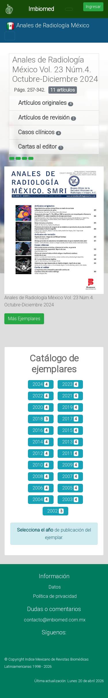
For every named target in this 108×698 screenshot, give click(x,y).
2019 (70, 407)
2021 (70, 396)
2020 (41, 407)
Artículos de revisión (44, 117)
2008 (41, 476)
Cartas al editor (38, 146)
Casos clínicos (37, 132)
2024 (41, 384)
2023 (70, 384)
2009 (70, 465)
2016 (41, 430)
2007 (70, 476)
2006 (41, 488)
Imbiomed (41, 8)
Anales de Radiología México (47, 26)
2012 (41, 453)
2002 (55, 511)
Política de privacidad (55, 596)
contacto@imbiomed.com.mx (55, 620)
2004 (41, 499)
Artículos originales (43, 102)
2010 (41, 465)
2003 (70, 499)
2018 (41, 419)
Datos (55, 587)
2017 (70, 419)
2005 (70, 488)
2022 (41, 396)
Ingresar (93, 6)
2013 (70, 442)
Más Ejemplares (24, 318)
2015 (70, 430)
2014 (41, 442)
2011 (70, 453)
